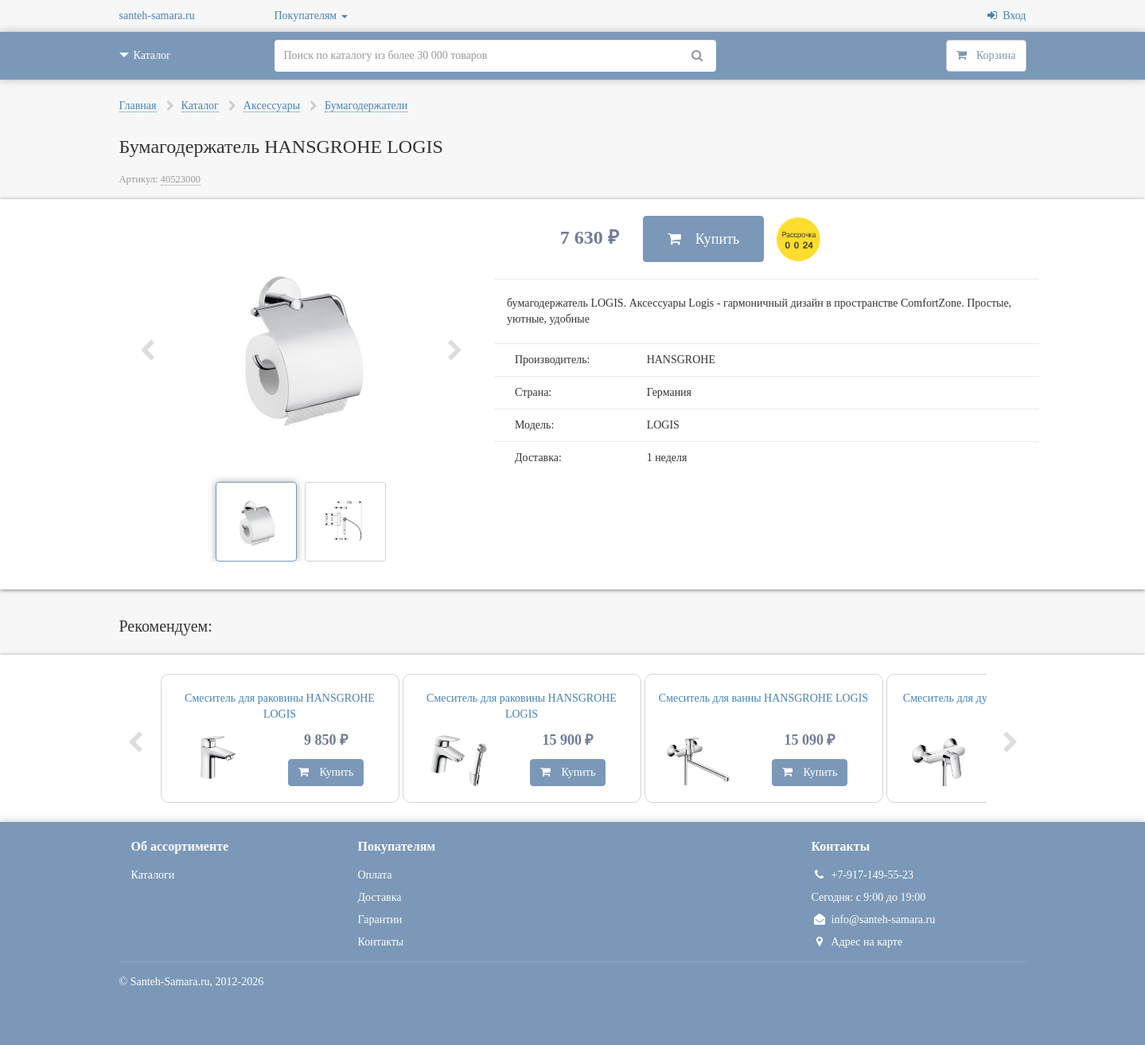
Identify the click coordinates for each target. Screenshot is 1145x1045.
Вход (1006, 16)
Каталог (200, 106)
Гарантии (380, 920)
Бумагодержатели (366, 106)
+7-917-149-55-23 (863, 875)
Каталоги (153, 875)
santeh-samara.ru (157, 16)
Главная (138, 106)
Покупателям (311, 16)
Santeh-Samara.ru (170, 982)
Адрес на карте (857, 942)
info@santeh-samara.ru (874, 920)
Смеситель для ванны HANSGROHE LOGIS (763, 698)
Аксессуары (271, 106)
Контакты (381, 942)
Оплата (375, 875)
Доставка (380, 897)
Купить (704, 239)
